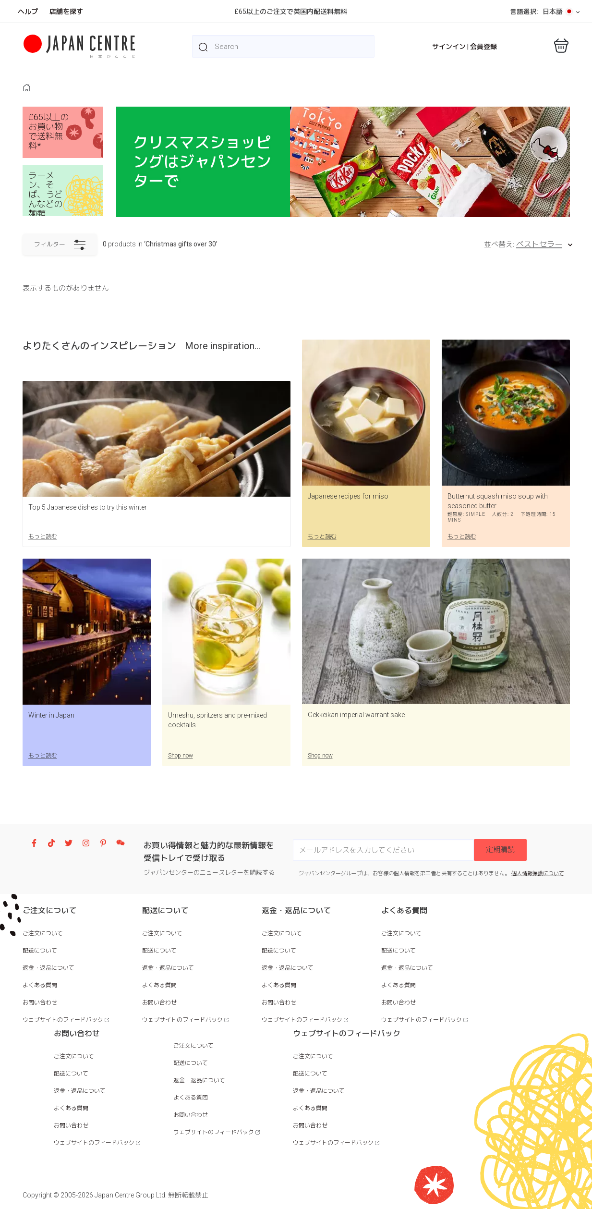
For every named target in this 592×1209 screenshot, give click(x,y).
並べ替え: (499, 244)
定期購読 (500, 849)
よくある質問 (40, 985)
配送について (40, 950)
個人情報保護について (537, 873)
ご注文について (43, 933)
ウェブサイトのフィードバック (63, 1019)
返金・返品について (48, 968)
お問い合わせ (40, 1002)
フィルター (59, 245)
